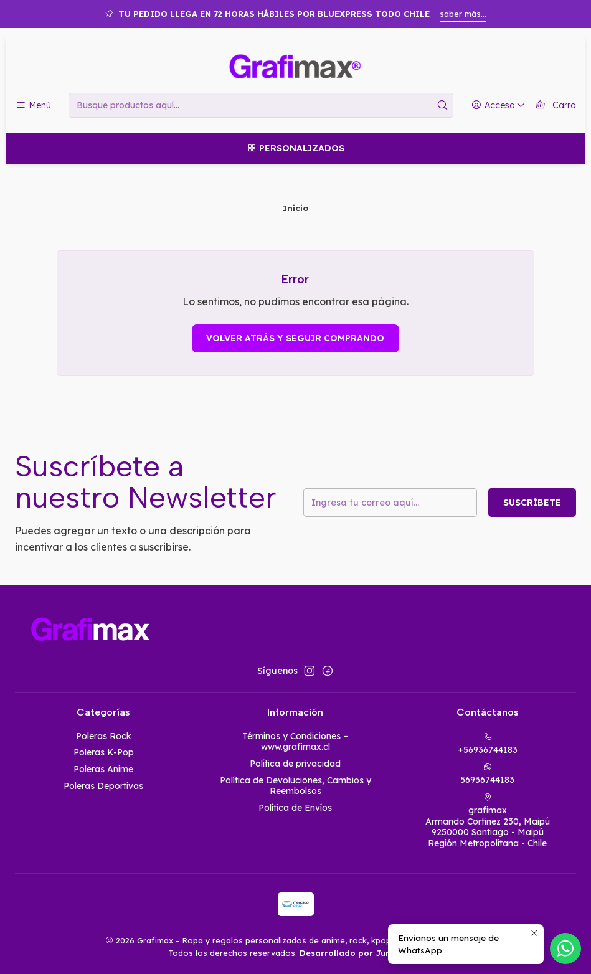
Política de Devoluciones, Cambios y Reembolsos (295, 786)
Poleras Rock (103, 736)
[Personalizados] (295, 148)
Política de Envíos (295, 807)
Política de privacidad (295, 763)
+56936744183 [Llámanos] (488, 743)
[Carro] (555, 106)
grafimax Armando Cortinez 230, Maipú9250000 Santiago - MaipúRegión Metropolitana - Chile (487, 821)
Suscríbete (532, 502)
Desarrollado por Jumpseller (361, 953)
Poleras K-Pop (103, 752)
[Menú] (33, 106)
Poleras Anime (103, 769)
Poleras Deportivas (103, 786)
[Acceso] (498, 106)
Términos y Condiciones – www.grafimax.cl (295, 741)
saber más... (463, 14)
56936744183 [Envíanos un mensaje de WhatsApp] (487, 773)
